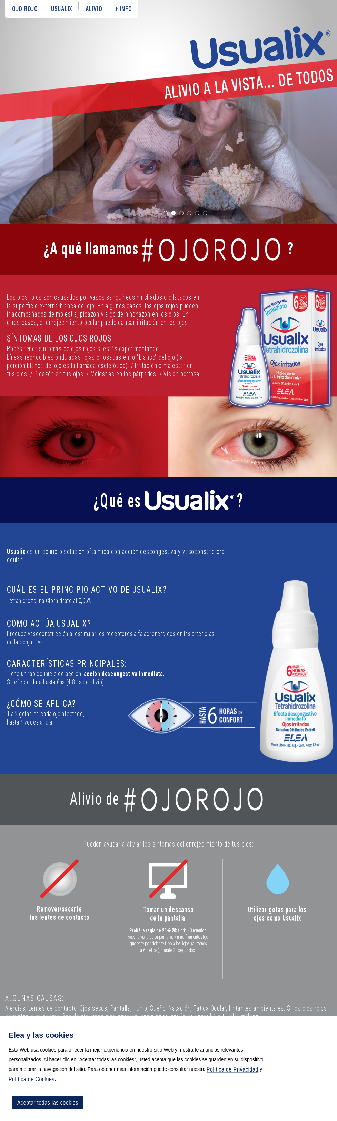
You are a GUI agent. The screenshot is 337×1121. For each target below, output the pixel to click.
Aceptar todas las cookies (47, 1102)
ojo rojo (25, 8)
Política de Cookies (31, 1079)
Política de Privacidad (232, 1069)
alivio (94, 8)
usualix (61, 8)
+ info (123, 8)
